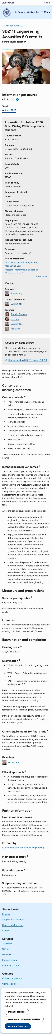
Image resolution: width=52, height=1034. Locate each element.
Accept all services (17, 1026)
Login (47, 2)
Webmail (6, 954)
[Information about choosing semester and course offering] (17, 99)
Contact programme (12, 978)
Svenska (34, 12)
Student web (8, 2)
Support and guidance (13, 919)
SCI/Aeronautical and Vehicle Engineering (23, 847)
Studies (6, 914)
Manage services (16, 1011)
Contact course (10, 983)
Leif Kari (15, 319)
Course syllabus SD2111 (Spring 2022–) (27, 360)
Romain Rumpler (19, 314)
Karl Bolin (15, 328)
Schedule (7, 943)
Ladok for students (11, 965)
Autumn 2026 (9, 110)
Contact (6, 930)
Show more (41, 276)
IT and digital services (12, 925)
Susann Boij (16, 293)
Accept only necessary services (24, 1019)
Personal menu (9, 960)
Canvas (5, 949)
